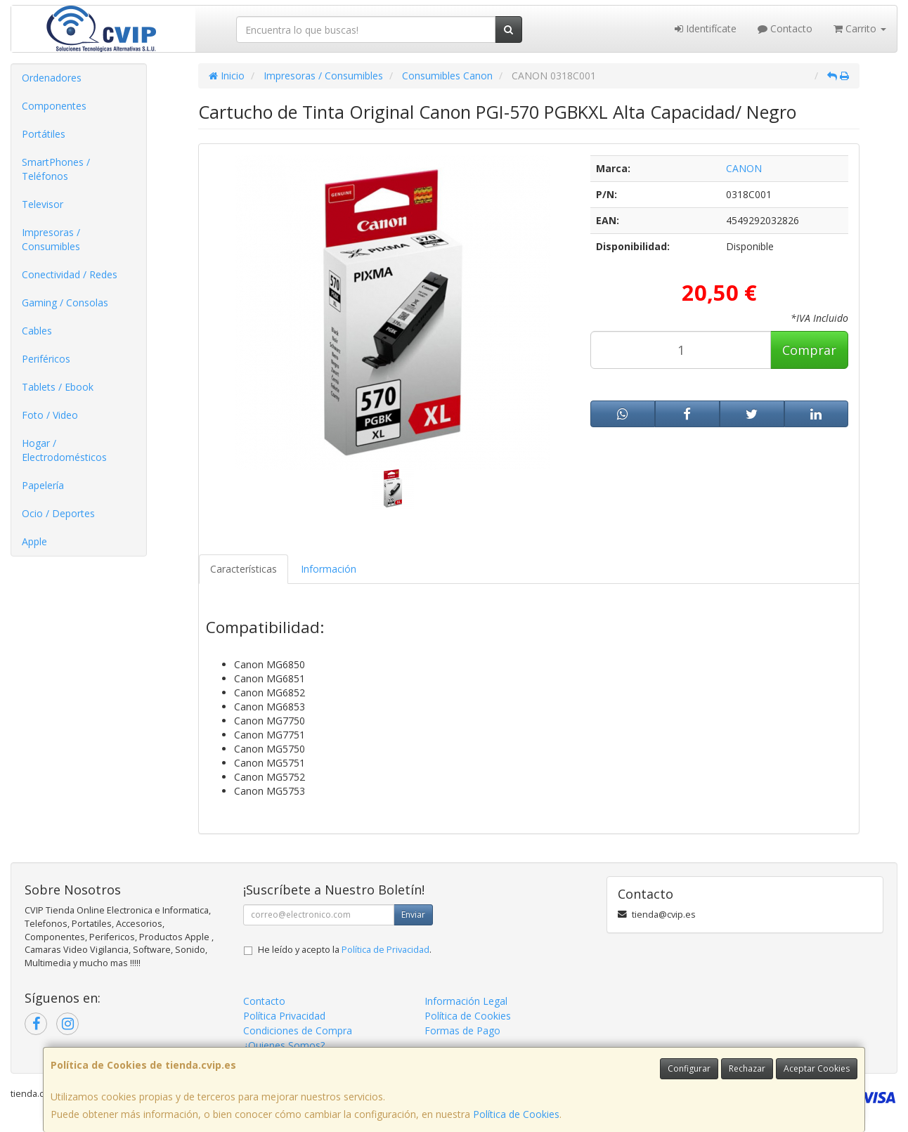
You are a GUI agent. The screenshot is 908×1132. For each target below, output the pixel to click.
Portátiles (43, 134)
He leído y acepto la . (345, 950)
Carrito (860, 28)
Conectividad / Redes (69, 274)
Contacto (785, 28)
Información (328, 568)
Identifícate (706, 28)
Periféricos (46, 358)
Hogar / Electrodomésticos (64, 450)
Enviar (413, 914)
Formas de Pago (462, 1030)
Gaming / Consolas (65, 302)
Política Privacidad (284, 1015)
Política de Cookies (516, 1114)
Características (243, 568)
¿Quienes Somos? (284, 1045)
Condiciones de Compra (297, 1030)
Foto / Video (50, 415)
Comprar (809, 349)
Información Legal (465, 1001)
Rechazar (747, 1068)
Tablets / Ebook (57, 386)
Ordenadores (52, 77)
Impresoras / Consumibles (51, 239)
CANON (744, 168)
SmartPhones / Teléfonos (56, 169)
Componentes (54, 105)
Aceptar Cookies (817, 1068)
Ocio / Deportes (58, 513)
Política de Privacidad (385, 950)
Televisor (42, 204)
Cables (37, 330)
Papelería (43, 485)
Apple (34, 541)
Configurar (689, 1068)
